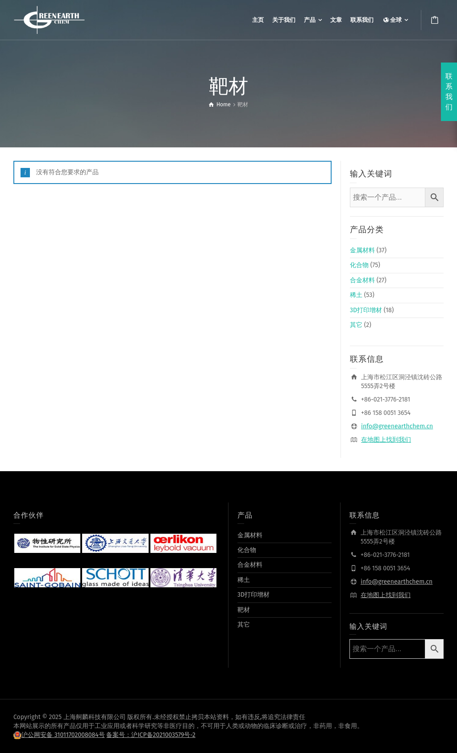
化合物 (359, 265)
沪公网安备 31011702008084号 (63, 735)
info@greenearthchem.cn (397, 426)
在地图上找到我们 (386, 439)
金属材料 (362, 250)
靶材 (243, 610)
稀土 (356, 295)
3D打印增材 (366, 310)
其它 (356, 325)
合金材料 (362, 280)
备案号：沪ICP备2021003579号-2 (150, 735)
